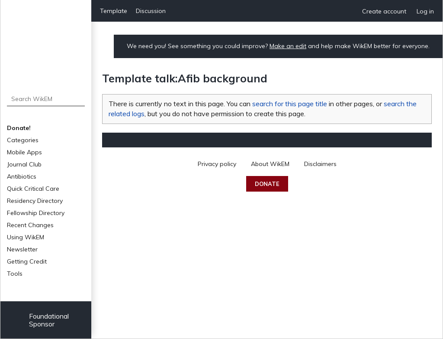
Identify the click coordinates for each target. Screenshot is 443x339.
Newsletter (22, 249)
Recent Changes (30, 225)
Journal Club (24, 164)
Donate (267, 183)
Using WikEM (25, 237)
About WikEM (270, 164)
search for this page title (289, 103)
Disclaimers (320, 164)
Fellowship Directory (35, 213)
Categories (23, 140)
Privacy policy (217, 164)
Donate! (19, 128)
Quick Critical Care (33, 188)
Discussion (151, 11)
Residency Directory (35, 201)
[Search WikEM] (46, 98)
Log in (425, 11)
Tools (14, 273)
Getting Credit (27, 261)
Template (113, 11)
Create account (384, 11)
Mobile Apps (24, 152)
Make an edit (288, 46)
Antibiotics (21, 176)
